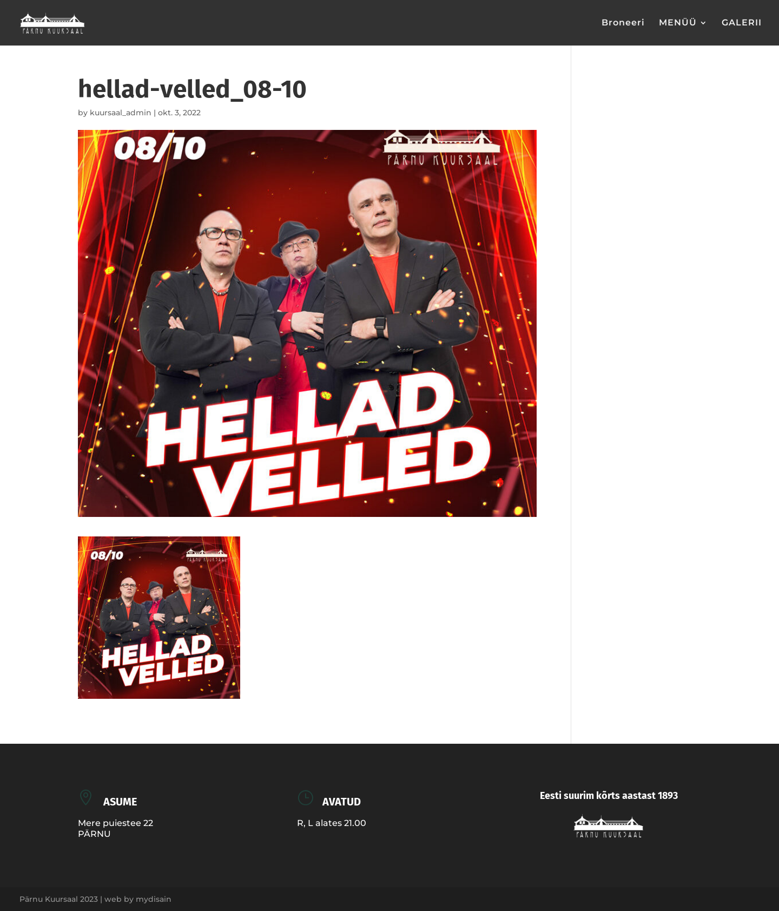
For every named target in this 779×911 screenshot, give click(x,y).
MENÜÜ (678, 23)
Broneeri (623, 23)
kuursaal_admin (120, 112)
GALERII (742, 23)
